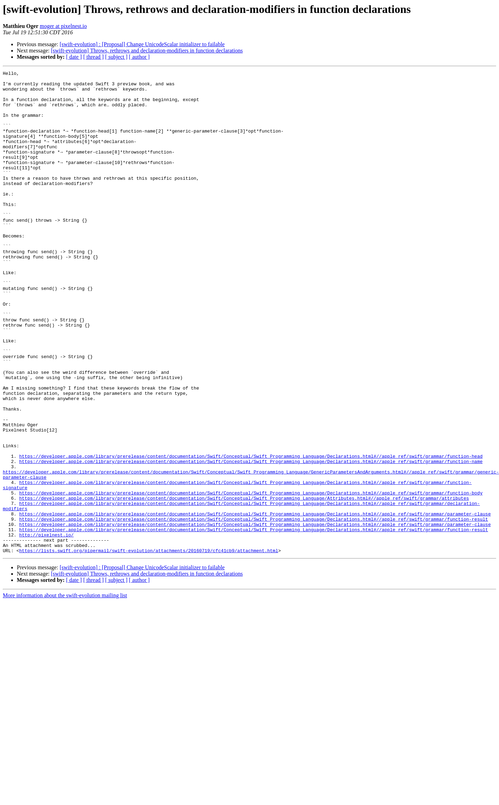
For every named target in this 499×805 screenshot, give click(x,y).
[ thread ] (93, 57)
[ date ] (74, 57)
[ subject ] (116, 57)
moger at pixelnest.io (63, 26)
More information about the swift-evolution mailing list (65, 686)
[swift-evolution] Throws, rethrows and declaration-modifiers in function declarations (147, 51)
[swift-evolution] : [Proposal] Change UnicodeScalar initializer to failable (142, 44)
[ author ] (139, 57)
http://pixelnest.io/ (46, 622)
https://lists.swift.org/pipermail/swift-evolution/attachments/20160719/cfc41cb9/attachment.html (148, 640)
